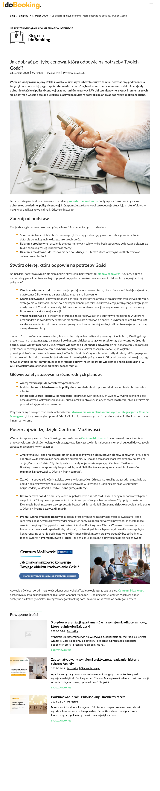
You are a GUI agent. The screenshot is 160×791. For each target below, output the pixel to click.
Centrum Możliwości (94, 438)
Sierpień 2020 (40, 15)
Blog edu (23, 15)
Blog (12, 15)
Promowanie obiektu (74, 72)
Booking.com (53, 72)
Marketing (37, 72)
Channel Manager (90, 668)
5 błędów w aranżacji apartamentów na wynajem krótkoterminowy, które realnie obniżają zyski (99, 624)
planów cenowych (109, 273)
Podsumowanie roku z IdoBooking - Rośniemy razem (88, 697)
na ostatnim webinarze (83, 201)
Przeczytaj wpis (61, 650)
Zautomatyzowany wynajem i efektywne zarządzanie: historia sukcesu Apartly (95, 661)
